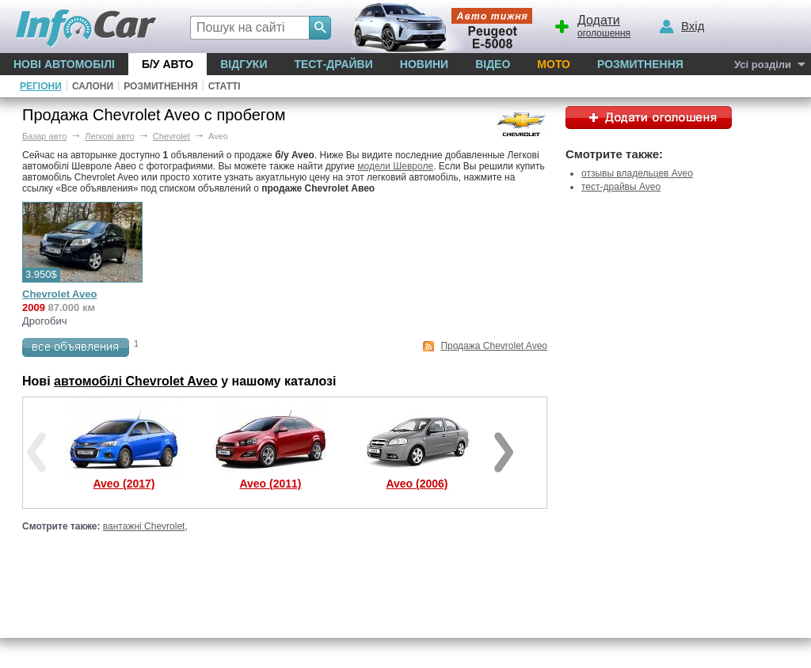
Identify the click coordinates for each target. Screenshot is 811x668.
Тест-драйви (333, 64)
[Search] (320, 28)
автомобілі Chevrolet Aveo (136, 381)
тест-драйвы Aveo (621, 186)
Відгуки (243, 64)
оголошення (591, 24)
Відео (492, 64)
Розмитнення (640, 64)
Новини (424, 64)
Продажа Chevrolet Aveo (493, 345)
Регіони (41, 86)
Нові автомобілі (64, 64)
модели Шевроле (395, 166)
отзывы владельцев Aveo (637, 173)
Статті (224, 86)
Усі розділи (762, 64)
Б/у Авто (167, 64)
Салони (92, 86)
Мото (553, 64)
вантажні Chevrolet (144, 526)
